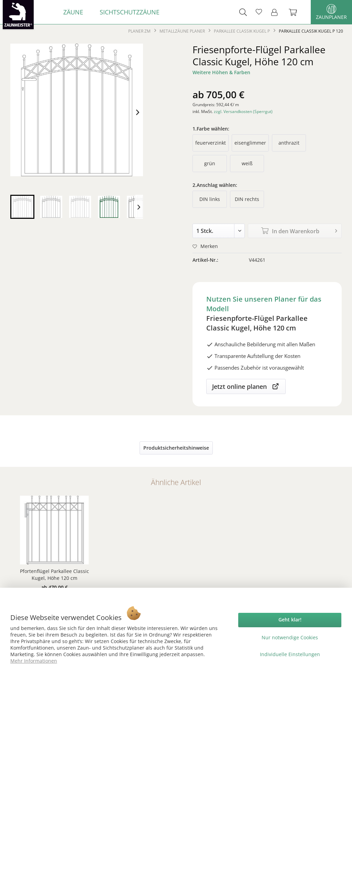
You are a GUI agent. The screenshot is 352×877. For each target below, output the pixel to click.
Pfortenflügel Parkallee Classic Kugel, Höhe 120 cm (54, 574)
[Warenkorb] (296, 12)
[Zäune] (73, 12)
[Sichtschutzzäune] (129, 12)
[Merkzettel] (259, 12)
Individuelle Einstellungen (290, 654)
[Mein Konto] (276, 12)
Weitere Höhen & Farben (221, 72)
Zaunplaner (331, 12)
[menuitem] (73, 12)
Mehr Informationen (33, 660)
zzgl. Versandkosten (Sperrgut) (243, 111)
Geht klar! (289, 619)
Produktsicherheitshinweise (176, 448)
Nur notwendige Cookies (290, 637)
